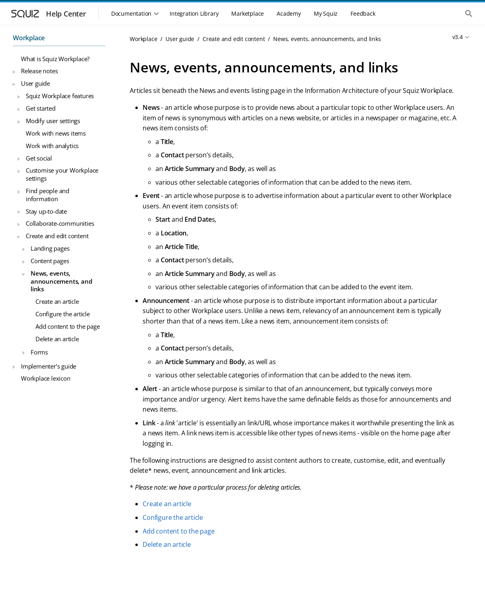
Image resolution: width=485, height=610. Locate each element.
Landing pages (50, 248)
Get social (39, 158)
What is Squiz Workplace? (55, 59)
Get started (41, 108)
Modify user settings (53, 121)
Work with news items (56, 133)
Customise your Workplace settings (62, 174)
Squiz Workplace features (60, 96)
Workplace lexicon (45, 378)
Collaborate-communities (60, 223)
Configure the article (62, 314)
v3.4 (457, 37)
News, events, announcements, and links (61, 281)
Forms (39, 352)
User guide (35, 83)
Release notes (39, 71)
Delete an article (57, 339)
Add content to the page (67, 326)
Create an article (57, 301)
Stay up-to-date (46, 211)
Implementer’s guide (48, 366)
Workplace (29, 37)
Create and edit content (57, 236)
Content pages (50, 261)
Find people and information (47, 195)
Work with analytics (52, 146)
